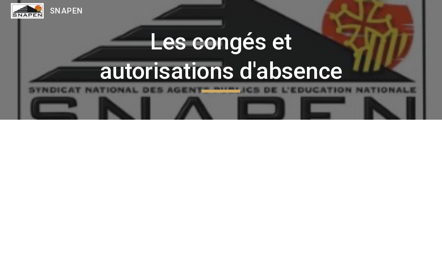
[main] (221, 59)
